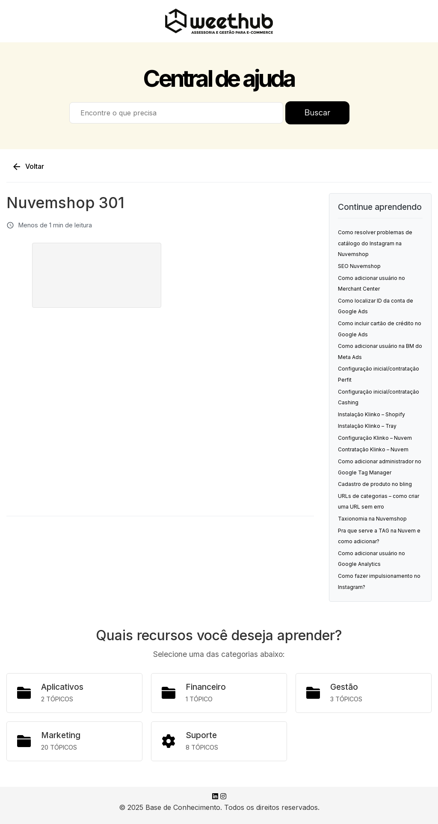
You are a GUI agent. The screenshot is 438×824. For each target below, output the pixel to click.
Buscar (317, 113)
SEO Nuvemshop (359, 266)
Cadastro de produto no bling (375, 484)
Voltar (28, 167)
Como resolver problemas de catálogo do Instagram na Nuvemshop (375, 243)
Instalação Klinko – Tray (367, 426)
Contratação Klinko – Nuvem (373, 449)
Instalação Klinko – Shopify (371, 414)
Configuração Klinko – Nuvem (375, 438)
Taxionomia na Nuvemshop (372, 518)
